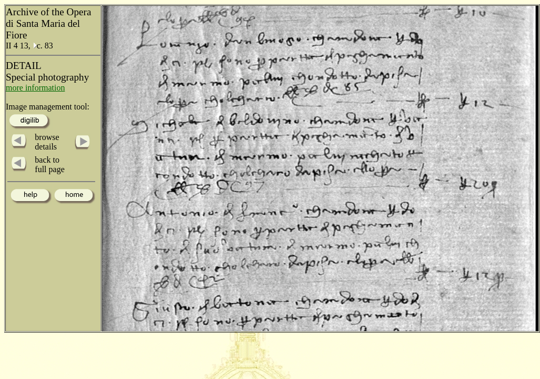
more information (35, 87)
